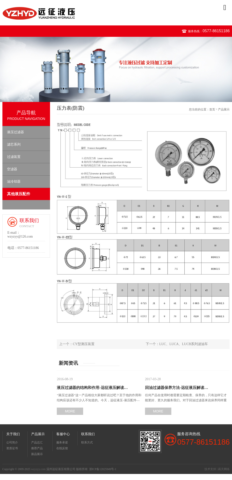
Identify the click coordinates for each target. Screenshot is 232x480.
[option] (116, 69)
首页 (212, 109)
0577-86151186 (216, 31)
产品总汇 (37, 442)
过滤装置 (14, 157)
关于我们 (13, 434)
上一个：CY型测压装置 (76, 344)
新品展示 (37, 454)
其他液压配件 (18, 194)
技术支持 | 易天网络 (217, 469)
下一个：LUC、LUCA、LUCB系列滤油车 (177, 344)
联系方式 (87, 442)
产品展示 (224, 109)
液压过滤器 (15, 132)
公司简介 (12, 442)
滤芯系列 (14, 144)
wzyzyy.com (38, 469)
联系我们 (88, 434)
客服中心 (63, 434)
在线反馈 (62, 448)
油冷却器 (14, 181)
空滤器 (12, 169)
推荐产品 (37, 448)
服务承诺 (62, 442)
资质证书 (12, 448)
